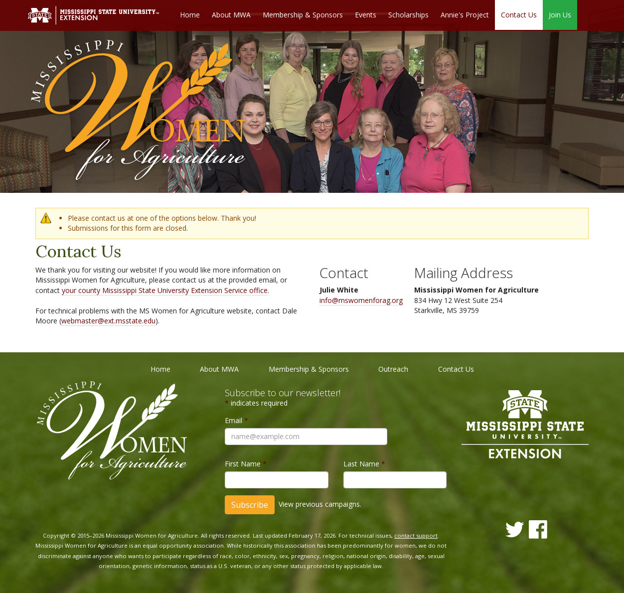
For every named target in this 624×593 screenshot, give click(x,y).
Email (236, 420)
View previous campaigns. (320, 504)
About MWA (231, 15)
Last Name (364, 463)
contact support (416, 535)
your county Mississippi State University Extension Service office (165, 290)
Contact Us (519, 15)
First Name (246, 463)
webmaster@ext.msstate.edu (108, 320)
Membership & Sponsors (303, 15)
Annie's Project (465, 15)
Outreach (393, 369)
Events (365, 15)
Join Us (560, 15)
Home (190, 15)
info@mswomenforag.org (361, 300)
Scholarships (408, 15)
